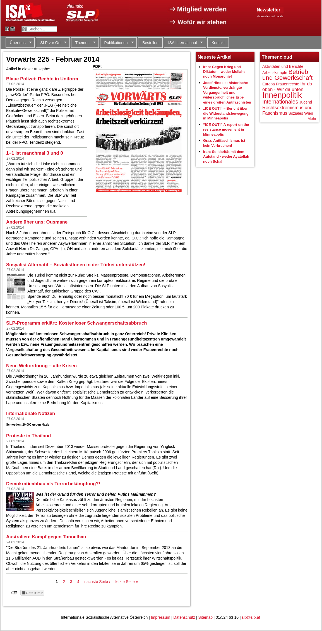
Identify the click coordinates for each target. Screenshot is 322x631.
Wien (308, 113)
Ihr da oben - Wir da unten (287, 86)
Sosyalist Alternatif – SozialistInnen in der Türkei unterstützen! (75, 264)
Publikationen (117, 42)
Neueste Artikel (215, 57)
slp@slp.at (251, 617)
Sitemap (205, 617)
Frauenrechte (287, 84)
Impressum (160, 617)
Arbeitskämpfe (274, 72)
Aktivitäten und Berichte (282, 66)
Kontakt (218, 42)
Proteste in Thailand (28, 435)
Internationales (280, 102)
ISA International (183, 42)
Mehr (311, 118)
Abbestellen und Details (270, 16)
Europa (268, 84)
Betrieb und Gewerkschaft (287, 74)
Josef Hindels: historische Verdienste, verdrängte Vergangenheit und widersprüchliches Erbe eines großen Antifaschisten (227, 92)
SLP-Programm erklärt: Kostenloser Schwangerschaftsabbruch (76, 323)
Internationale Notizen (30, 413)
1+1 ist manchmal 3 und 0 (34, 153)
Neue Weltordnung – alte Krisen (41, 365)
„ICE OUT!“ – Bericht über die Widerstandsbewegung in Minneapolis (226, 113)
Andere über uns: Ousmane (37, 222)
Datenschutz (184, 617)
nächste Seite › (97, 581)
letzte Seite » (127, 581)
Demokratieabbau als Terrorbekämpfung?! (53, 483)
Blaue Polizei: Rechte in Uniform (42, 78)
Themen (83, 42)
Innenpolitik (282, 95)
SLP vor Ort (51, 42)
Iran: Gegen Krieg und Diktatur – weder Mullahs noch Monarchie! (224, 72)
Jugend (305, 102)
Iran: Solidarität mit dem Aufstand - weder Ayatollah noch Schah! (226, 157)
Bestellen (150, 42)
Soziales (295, 113)
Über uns (19, 42)
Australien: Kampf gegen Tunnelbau (46, 536)
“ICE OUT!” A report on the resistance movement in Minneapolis (226, 129)
